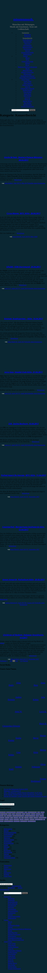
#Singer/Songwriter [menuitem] (14, 934)
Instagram (7, 817)
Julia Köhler (27, 96)
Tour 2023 (32, 819)
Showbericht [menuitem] (12, 905)
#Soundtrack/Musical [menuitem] (15, 938)
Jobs (5, 871)
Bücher (6, 831)
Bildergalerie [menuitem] (12, 918)
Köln (20, 817)
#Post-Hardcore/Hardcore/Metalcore (27, 66)
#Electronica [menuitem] (12, 936)
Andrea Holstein (27, 85)
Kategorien (25, 33)
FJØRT (37, 816)
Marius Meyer (27, 101)
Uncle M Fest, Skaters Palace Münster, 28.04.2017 (23, 158)
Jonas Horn (27, 94)
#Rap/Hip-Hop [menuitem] (12, 933)
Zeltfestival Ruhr (32, 821)
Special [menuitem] (10, 915)
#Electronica (28, 74)
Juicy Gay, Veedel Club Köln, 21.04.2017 (23, 372)
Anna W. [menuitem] (10, 949)
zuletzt (2, 643)
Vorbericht (27, 36)
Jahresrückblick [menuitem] (13, 911)
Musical (2, 819)
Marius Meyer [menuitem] (12, 963)
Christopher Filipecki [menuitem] (14, 951)
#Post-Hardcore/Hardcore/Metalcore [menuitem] (19, 929)
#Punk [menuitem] (10, 931)
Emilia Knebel (27, 90)
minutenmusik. (23, 19)
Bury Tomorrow (4, 814)
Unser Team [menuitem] (12, 943)
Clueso (13, 814)
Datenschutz (8, 865)
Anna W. (27, 87)
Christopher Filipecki (27, 88)
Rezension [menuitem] (11, 898)
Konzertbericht (27, 38)
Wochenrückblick (9, 858)
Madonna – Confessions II (12, 791)
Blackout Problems (32, 812)
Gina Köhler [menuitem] (12, 954)
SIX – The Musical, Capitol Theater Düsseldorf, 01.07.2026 (23, 793)
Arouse (20, 888)
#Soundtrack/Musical (27, 76)
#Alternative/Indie (27, 61)
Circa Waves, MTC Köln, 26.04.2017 (23, 213)
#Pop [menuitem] (9, 923)
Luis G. (7, 288)
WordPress (11, 888)
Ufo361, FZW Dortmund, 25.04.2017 (23, 266)
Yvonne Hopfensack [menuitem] (14, 969)
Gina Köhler (27, 92)
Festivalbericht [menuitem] (12, 904)
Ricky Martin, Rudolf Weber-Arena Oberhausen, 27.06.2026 (23, 794)
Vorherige (3, 661)
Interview (27, 43)
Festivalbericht (27, 40)
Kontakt (6, 874)
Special (27, 51)
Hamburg (41, 816)
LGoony (31, 817)
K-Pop (11, 817)
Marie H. (27, 99)
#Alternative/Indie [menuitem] (14, 925)
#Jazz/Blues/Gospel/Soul (27, 78)
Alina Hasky (27, 83)
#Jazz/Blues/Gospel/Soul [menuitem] (16, 940)
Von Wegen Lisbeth (8, 821)
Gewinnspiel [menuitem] (12, 909)
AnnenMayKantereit (11, 812)
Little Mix (35, 817)
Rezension (27, 34)
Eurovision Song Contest (18, 816)
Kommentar (27, 49)
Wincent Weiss (23, 821)
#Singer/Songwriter (27, 72)
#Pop (27, 60)
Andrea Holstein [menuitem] (13, 947)
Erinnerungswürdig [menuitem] (14, 916)
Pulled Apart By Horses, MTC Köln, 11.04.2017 (23, 475)
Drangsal (33, 814)
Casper (9, 814)
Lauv (22, 817)
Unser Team (27, 81)
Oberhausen (16, 819)
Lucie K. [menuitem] (10, 959)
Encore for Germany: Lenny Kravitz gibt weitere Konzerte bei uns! (25, 796)
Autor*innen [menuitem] (8, 941)
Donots (23, 814)
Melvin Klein (27, 105)
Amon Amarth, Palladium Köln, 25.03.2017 (23, 579)
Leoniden (26, 817)
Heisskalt (2, 817)
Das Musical (18, 814)
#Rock (27, 58)
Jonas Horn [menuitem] (11, 956)
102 (16, 661)
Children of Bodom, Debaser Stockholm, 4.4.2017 (23, 636)
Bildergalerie (27, 54)
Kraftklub (15, 817)
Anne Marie (3, 812)
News (6, 849)
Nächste (25, 661)
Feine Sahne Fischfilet (30, 816)
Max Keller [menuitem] (11, 965)
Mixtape (6, 847)
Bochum (42, 812)
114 (21, 661)
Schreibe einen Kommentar (36, 183)
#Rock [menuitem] (10, 922)
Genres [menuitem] (6, 920)
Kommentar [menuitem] (11, 913)
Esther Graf (9, 816)
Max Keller (27, 103)
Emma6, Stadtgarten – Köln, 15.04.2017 (23, 318)
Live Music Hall (43, 817)
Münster (11, 819)
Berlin (25, 812)
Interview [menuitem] (11, 907)
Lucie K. (27, 97)
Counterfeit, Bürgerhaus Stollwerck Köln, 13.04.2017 (23, 528)
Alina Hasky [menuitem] (12, 945)
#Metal (27, 63)
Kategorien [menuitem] (7, 897)
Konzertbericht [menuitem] (12, 902)
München (6, 819)
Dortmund (28, 814)
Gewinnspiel (28, 45)
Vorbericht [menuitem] (11, 900)
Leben (6, 845)
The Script (26, 819)
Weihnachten (17, 821)
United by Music (39, 819)
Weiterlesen (18, 180)
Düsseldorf (38, 814)
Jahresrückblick (27, 47)
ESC (5, 816)
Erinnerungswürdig (27, 52)
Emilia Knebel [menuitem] (12, 952)
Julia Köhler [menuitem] (12, 958)
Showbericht (28, 42)
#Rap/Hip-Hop (27, 70)
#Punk (27, 69)
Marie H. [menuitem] (11, 961)
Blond (38, 812)
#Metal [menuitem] (10, 927)
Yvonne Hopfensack (27, 106)
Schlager (22, 819)
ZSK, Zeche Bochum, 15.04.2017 (23, 423)
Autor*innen (26, 79)
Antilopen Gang (20, 812)
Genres (25, 56)
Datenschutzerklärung (7, 804)
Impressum (7, 869)
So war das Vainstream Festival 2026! (16, 789)
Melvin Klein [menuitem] (12, 967)
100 (11, 661)
